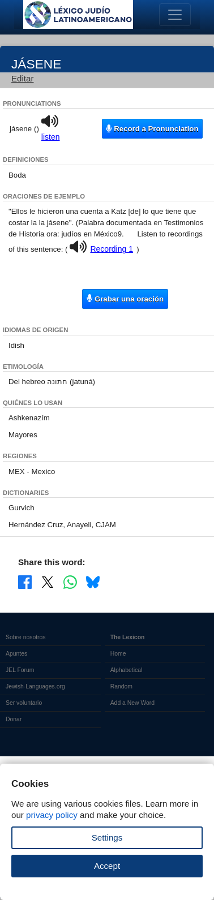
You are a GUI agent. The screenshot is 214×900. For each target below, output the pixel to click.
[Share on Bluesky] (93, 581)
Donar (14, 719)
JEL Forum (20, 670)
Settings (107, 837)
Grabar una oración (125, 298)
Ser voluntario (24, 703)
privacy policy (52, 815)
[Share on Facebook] (25, 581)
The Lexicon (127, 637)
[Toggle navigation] (175, 14)
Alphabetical (126, 670)
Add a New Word (132, 703)
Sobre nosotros (26, 637)
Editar (22, 78)
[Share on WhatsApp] (70, 581)
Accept (107, 866)
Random (121, 686)
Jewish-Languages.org (35, 686)
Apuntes (16, 654)
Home (118, 654)
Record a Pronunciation (152, 128)
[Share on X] (47, 581)
